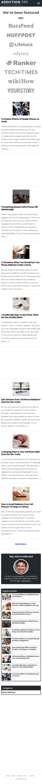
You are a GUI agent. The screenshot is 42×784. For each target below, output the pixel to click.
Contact (31, 776)
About (13, 776)
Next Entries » (21, 544)
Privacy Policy (22, 776)
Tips (14, 2)
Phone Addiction (8, 692)
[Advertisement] (21, 170)
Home (8, 776)
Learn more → (26, 581)
